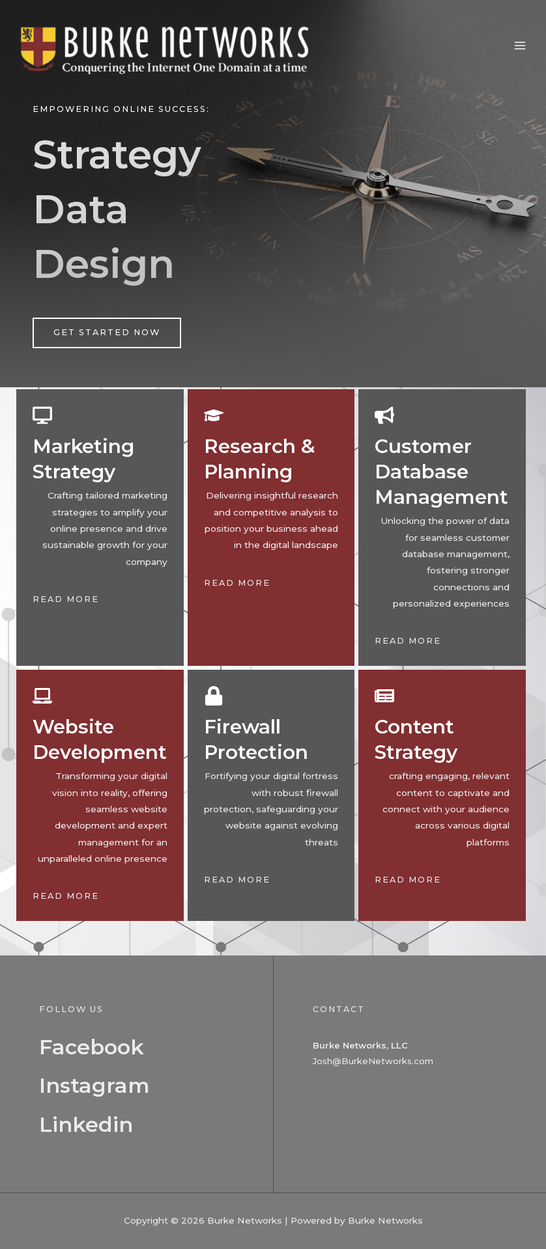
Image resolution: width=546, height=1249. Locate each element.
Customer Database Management (442, 471)
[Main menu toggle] (520, 47)
